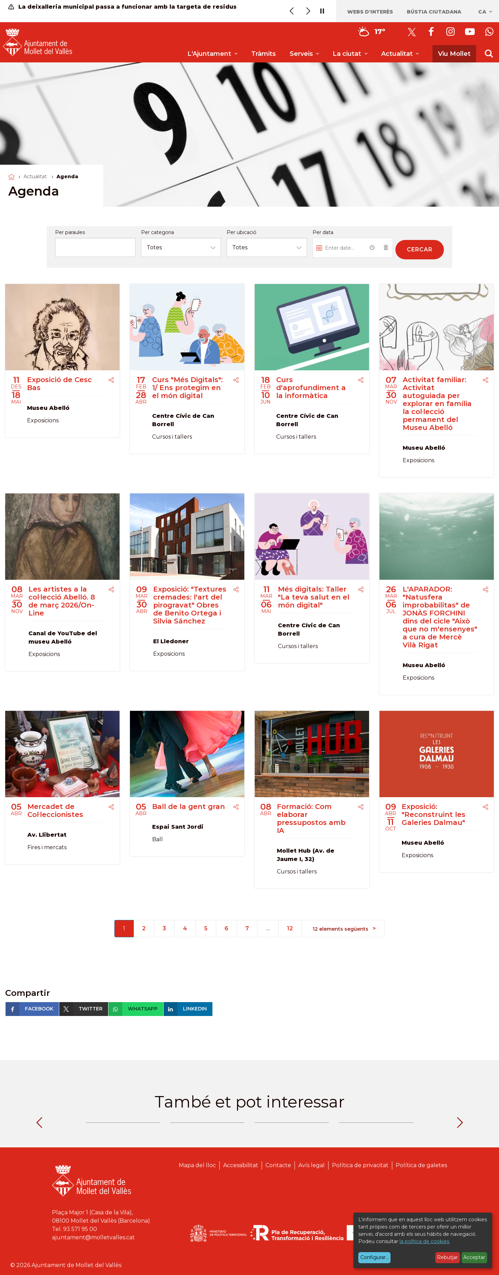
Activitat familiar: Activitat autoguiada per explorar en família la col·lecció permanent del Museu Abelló (437, 404)
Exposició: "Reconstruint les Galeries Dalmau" (433, 814)
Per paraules (70, 232)
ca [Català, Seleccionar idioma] (485, 12)
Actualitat (35, 176)
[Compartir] (111, 380)
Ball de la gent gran (188, 806)
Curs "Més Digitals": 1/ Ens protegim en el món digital (187, 388)
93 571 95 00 (80, 1229)
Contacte (278, 1165)
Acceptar (474, 1257)
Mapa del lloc (197, 1165)
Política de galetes (421, 1165)
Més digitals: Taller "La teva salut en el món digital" (313, 597)
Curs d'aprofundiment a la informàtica (311, 388)
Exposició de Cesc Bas (59, 384)
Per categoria (157, 232)
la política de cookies (424, 1241)
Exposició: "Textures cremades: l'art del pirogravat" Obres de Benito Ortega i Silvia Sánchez (189, 605)
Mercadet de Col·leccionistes (55, 810)
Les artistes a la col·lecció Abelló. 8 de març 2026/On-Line (61, 601)
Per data (323, 232)
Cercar (419, 249)
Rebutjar (447, 1257)
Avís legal (311, 1165)
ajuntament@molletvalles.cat (93, 1237)
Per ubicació (241, 232)
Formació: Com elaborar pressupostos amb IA (311, 818)
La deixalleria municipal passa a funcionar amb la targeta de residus (122, 6)
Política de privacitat (360, 1165)
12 (290, 928)
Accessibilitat (240, 1165)
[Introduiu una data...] (339, 247)
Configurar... (374, 1257)
